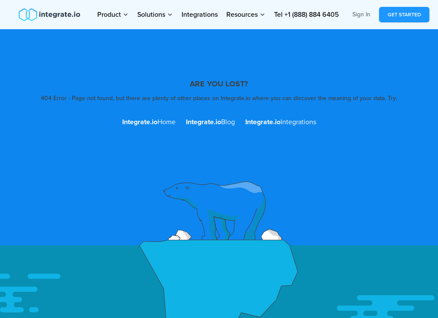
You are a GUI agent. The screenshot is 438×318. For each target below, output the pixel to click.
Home (149, 122)
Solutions (155, 13)
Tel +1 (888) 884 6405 (306, 14)
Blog (210, 122)
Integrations (200, 14)
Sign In (361, 14)
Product (113, 13)
